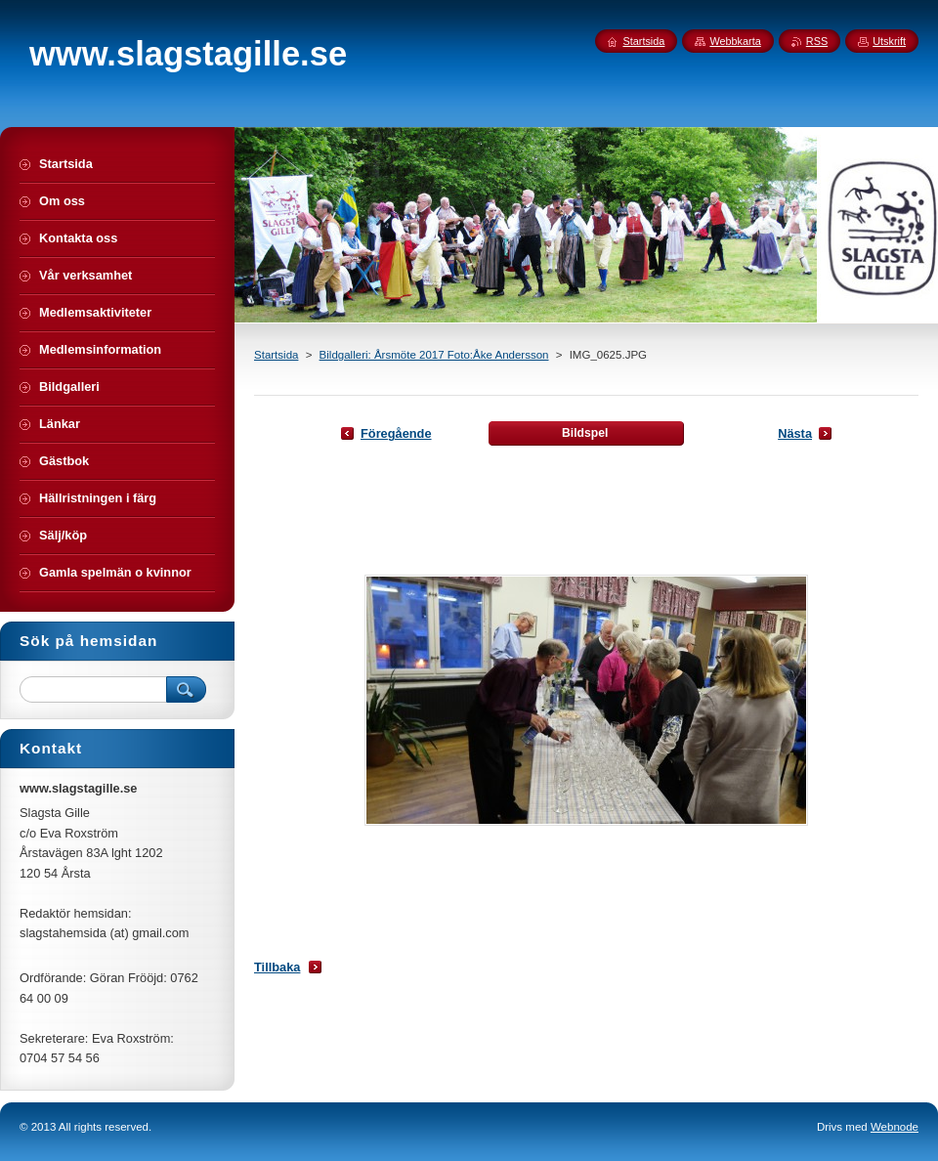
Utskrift (889, 41)
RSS (817, 41)
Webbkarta (734, 41)
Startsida (276, 355)
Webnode (894, 1127)
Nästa (795, 433)
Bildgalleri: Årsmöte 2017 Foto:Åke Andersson (434, 355)
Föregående (396, 433)
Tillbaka (277, 967)
